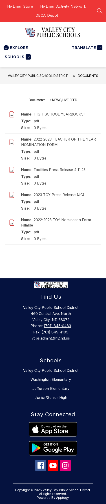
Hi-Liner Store (20, 6)
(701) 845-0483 (57, 326)
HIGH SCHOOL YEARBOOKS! (59, 114)
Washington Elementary (51, 379)
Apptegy (62, 497)
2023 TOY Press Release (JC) (59, 194)
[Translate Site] (86, 48)
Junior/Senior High (51, 397)
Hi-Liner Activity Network (63, 6)
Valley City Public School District (38, 76)
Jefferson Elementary (50, 388)
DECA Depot (46, 15)
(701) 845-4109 (55, 332)
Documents (88, 76)
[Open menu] (16, 48)
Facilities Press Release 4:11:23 (60, 169)
